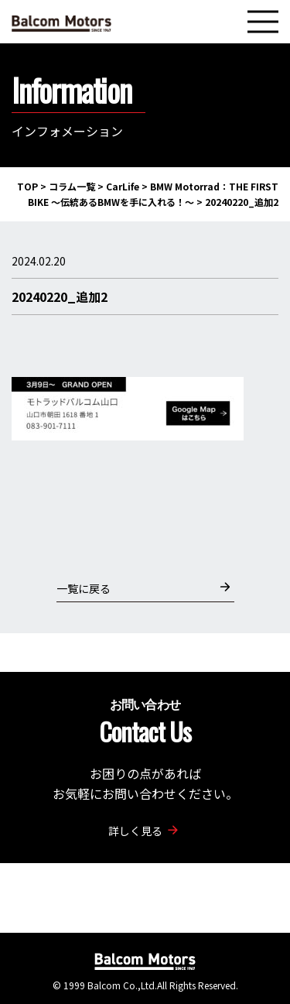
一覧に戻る (143, 588)
